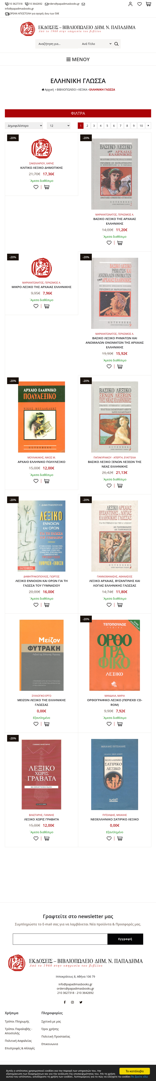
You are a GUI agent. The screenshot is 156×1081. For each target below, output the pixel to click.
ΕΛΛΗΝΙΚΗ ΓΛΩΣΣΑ (103, 89)
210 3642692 (39, 3)
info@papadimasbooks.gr (75, 984)
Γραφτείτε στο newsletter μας (78, 916)
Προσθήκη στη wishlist (36, 187)
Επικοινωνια (49, 1044)
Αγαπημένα (139, 3)
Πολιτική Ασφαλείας (18, 1041)
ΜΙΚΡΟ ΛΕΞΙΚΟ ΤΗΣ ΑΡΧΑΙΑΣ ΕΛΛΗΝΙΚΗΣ (41, 290)
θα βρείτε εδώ (49, 1076)
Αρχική (47, 90)
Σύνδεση (130, 3)
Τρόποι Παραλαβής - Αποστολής (18, 1031)
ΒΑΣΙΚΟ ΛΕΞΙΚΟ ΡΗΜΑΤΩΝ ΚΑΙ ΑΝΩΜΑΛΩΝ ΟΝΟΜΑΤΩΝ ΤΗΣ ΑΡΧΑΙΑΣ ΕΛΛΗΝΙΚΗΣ (114, 343)
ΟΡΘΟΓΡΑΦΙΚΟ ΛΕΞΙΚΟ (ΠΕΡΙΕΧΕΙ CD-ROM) (115, 704)
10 (141, 126)
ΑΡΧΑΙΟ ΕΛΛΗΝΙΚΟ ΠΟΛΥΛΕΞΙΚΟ (41, 463)
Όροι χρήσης (50, 1029)
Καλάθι (148, 3)
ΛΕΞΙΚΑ (82, 89)
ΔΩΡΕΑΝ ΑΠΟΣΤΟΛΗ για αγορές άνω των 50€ (35, 13)
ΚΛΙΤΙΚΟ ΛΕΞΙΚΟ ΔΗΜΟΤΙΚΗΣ (41, 168)
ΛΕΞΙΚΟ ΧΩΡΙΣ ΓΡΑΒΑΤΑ (41, 822)
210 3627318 (17, 3)
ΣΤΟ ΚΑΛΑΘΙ (46, 187)
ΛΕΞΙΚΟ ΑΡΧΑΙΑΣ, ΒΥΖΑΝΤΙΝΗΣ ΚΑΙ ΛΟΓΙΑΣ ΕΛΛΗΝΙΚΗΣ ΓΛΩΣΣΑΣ (115, 585)
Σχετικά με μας (51, 1021)
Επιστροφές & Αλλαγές (20, 1048)
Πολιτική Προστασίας (55, 1036)
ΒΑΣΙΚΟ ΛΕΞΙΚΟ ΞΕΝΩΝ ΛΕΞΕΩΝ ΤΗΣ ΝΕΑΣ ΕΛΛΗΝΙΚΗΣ (114, 465)
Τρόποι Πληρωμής (17, 1021)
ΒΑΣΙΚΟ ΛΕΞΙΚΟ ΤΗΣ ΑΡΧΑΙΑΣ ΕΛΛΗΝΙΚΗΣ (114, 221)
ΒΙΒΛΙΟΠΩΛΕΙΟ (66, 89)
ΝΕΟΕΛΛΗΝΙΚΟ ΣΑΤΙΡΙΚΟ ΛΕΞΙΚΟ (114, 822)
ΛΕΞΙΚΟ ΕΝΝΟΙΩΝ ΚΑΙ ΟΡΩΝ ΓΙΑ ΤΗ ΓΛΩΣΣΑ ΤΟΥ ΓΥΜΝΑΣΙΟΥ (41, 585)
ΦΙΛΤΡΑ (78, 113)
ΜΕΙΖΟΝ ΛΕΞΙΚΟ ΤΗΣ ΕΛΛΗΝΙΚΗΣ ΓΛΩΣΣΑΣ (41, 704)
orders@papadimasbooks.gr (70, 3)
